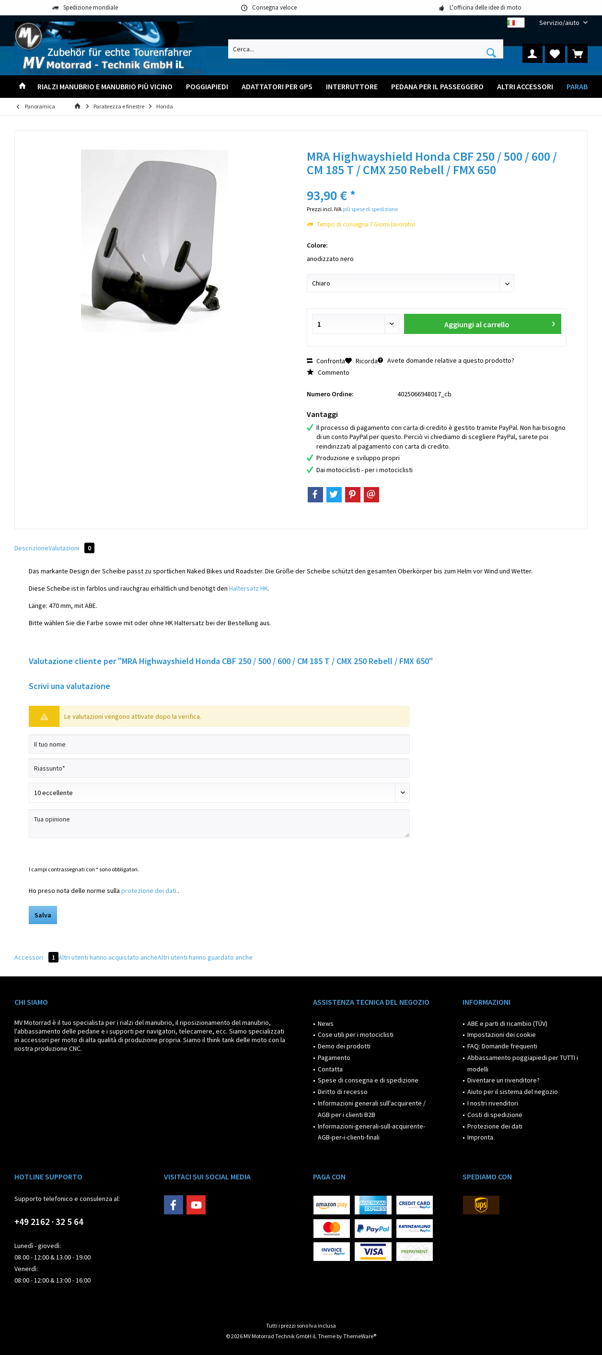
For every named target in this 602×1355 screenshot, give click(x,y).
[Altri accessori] (525, 86)
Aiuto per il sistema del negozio (512, 1091)
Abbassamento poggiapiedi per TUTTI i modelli (522, 1063)
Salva (43, 915)
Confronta (326, 361)
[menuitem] (560, 23)
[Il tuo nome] (219, 744)
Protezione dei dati (494, 1126)
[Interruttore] (351, 86)
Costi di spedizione (494, 1114)
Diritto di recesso (343, 1091)
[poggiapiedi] (207, 86)
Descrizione (31, 548)
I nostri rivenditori (492, 1103)
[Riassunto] (219, 768)
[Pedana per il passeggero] (437, 86)
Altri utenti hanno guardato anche (205, 957)
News (326, 1023)
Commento (328, 372)
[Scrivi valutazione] (219, 793)
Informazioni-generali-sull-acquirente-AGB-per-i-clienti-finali (371, 1132)
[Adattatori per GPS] (277, 86)
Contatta (330, 1069)
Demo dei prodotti (344, 1046)
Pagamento (334, 1057)
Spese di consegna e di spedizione (368, 1080)
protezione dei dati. (149, 890)
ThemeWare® (359, 1336)
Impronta (480, 1137)
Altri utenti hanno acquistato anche (108, 957)
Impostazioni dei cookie (501, 1034)
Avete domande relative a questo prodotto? (446, 360)
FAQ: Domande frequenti (502, 1046)
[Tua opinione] (219, 823)
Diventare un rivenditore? (503, 1080)
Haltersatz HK (248, 588)
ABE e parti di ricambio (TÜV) (507, 1023)
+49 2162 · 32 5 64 (48, 1221)
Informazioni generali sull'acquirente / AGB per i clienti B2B (372, 1109)
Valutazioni (71, 548)
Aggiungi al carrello (499, 322)
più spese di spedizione (370, 209)
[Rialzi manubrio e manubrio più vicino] (105, 86)
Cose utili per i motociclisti (356, 1034)
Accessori (36, 957)
